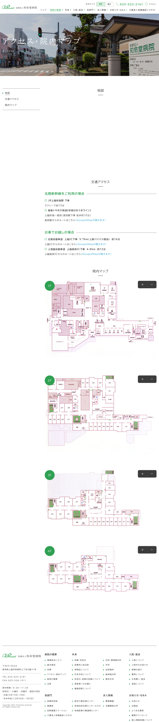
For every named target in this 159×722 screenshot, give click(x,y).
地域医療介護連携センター (87, 711)
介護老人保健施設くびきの (59, 715)
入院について (138, 660)
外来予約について (83, 674)
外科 (108, 665)
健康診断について (83, 688)
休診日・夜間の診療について (88, 679)
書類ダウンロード (140, 715)
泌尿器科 (110, 670)
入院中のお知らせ (140, 665)
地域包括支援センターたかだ (88, 706)
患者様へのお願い (83, 684)
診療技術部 (52, 701)
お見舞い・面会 (138, 679)
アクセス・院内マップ (56, 674)
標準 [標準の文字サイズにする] (100, 4)
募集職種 (110, 701)
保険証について (82, 670)
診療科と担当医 (82, 665)
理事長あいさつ (54, 660)
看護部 (50, 706)
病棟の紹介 (137, 670)
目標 (49, 670)
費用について (138, 674)
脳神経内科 (111, 674)
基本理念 (51, 665)
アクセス (152, 4)
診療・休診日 (80, 660)
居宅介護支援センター (85, 701)
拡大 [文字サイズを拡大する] (109, 4)
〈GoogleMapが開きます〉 (90, 220)
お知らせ (136, 701)
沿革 (49, 684)
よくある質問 (138, 711)
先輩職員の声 (112, 706)
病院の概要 (52, 679)
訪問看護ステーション (57, 711)
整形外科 (110, 679)
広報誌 (135, 706)
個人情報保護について (142, 720)
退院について (138, 684)
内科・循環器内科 (113, 660)
